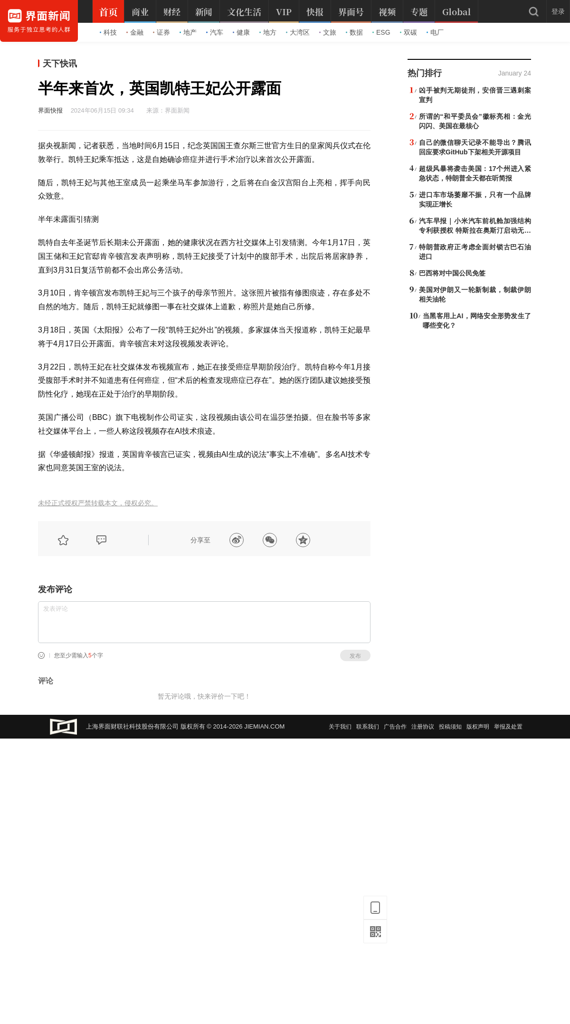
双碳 (408, 32)
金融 (134, 32)
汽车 (214, 32)
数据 (354, 32)
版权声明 (477, 726)
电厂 (435, 32)
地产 (188, 32)
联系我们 (367, 726)
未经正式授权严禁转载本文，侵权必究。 (98, 503)
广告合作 (395, 726)
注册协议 (422, 726)
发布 (355, 656)
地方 (267, 32)
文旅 (327, 32)
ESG (381, 32)
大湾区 (298, 32)
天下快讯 (60, 63)
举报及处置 (508, 726)
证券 (161, 32)
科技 (108, 32)
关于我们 (340, 726)
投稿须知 (450, 726)
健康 (241, 32)
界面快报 (50, 110)
